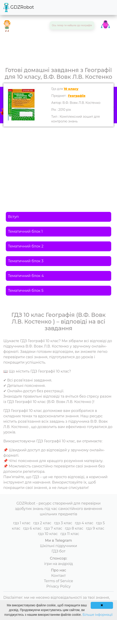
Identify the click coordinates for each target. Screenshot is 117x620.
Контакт (58, 575)
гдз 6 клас (32, 528)
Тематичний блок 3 (25, 261)
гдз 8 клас (74, 528)
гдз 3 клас (63, 523)
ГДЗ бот (58, 551)
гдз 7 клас (53, 528)
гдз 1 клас (22, 523)
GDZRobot (19, 7)
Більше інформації (97, 615)
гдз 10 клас (48, 534)
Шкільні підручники (58, 546)
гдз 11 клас (69, 534)
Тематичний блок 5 (25, 290)
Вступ (13, 217)
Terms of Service (58, 581)
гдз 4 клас (84, 523)
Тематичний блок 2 (25, 246)
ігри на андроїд (58, 564)
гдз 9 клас (95, 528)
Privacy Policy (58, 586)
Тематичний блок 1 (25, 231)
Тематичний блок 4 (26, 276)
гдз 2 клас (42, 523)
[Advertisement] (58, 160)
